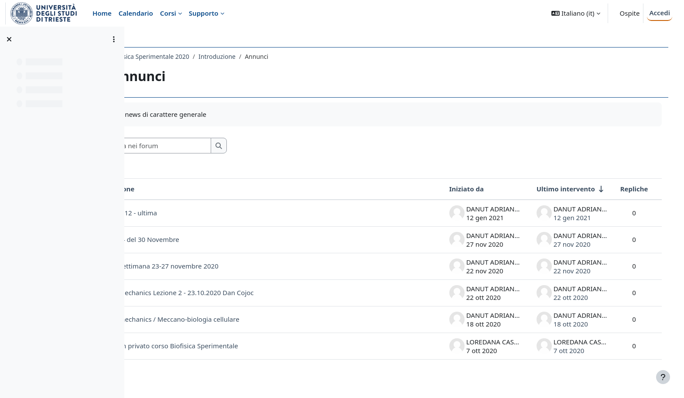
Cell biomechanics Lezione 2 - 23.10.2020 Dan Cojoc (230, 292)
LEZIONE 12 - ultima (182, 212)
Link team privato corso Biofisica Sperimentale (223, 345)
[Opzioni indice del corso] (114, 39)
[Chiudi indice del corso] (9, 39)
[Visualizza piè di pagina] (663, 377)
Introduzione (272, 56)
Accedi (659, 12)
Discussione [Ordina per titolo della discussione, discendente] (171, 188)
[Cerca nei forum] (213, 146)
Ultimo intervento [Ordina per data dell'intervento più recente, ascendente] (556, 188)
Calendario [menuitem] (136, 13)
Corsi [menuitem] (168, 13)
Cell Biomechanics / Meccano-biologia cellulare (223, 319)
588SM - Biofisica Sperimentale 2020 (193, 56)
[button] (575, 13)
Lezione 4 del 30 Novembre (193, 239)
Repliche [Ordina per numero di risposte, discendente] (625, 188)
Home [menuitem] (102, 13)
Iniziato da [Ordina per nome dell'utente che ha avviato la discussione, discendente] (457, 188)
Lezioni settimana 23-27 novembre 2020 (213, 266)
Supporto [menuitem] (204, 13)
